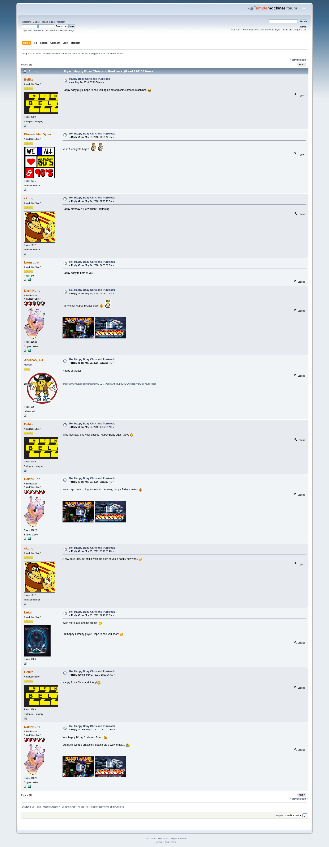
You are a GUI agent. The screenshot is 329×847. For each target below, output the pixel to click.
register (61, 22)
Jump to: (279, 815)
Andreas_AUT (34, 360)
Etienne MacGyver (37, 134)
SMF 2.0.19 (150, 838)
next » (305, 60)
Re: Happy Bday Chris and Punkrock (92, 133)
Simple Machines (179, 838)
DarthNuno (32, 290)
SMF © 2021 (164, 838)
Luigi (28, 612)
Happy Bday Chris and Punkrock (89, 78)
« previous (295, 60)
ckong (28, 198)
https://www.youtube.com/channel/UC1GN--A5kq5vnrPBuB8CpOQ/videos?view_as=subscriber (109, 383)
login (51, 22)
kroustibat (31, 262)
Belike (28, 79)
